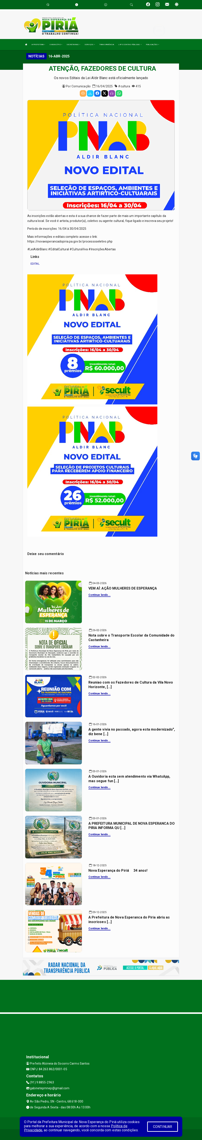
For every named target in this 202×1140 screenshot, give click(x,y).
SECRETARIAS (73, 45)
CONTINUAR (162, 1127)
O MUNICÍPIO (56, 45)
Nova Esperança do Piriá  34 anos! (117, 870)
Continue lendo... (99, 594)
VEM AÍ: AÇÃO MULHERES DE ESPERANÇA (122, 588)
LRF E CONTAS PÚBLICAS (129, 45)
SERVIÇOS (90, 45)
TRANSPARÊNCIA (106, 45)
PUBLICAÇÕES (152, 45)
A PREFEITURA (38, 45)
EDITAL (35, 263)
